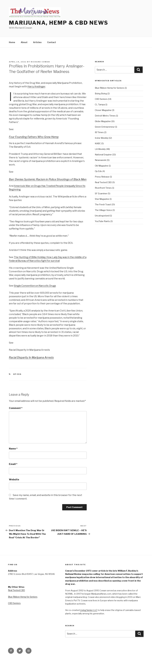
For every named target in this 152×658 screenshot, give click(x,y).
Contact (51, 42)
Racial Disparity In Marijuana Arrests (31, 357)
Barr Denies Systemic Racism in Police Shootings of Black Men (48, 179)
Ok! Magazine (101, 165)
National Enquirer (103, 154)
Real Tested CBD (103, 182)
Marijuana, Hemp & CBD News (58, 22)
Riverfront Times (103, 188)
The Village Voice (103, 210)
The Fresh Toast (103, 204)
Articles (37, 42)
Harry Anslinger (36, 86)
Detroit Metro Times (105, 115)
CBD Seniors (101, 99)
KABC (98, 143)
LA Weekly (100, 149)
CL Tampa (100, 104)
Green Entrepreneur (105, 127)
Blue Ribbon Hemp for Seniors (109, 88)
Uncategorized (102, 215)
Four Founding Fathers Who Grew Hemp (34, 136)
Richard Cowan (40, 62)
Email (13, 464)
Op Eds (17, 374)
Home (12, 42)
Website (14, 479)
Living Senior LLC (88, 610)
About (24, 42)
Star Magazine (102, 199)
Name (13, 448)
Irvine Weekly (101, 138)
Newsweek (100, 160)
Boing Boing (101, 93)
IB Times (99, 132)
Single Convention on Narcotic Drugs (35, 285)
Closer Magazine (103, 110)
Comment (15, 408)
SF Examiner (101, 193)
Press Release (102, 176)
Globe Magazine (103, 121)
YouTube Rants (102, 221)
